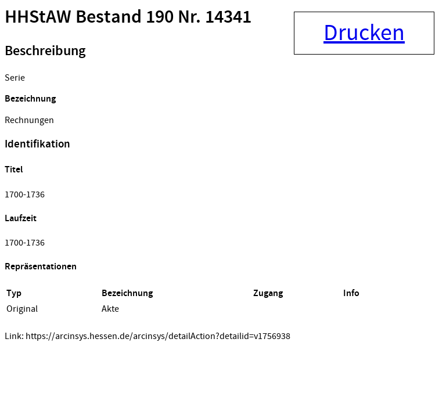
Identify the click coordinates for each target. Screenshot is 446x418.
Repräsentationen (41, 267)
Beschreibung (45, 51)
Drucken (364, 33)
